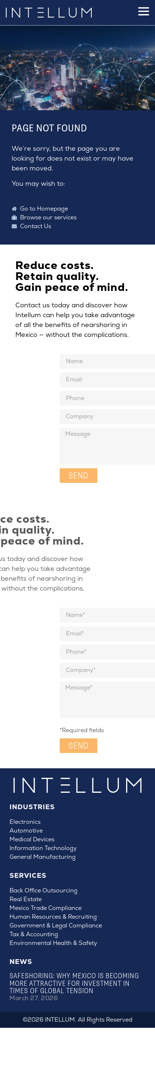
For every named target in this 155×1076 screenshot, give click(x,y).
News (21, 961)
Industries (32, 807)
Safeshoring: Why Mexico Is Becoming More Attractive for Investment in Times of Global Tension (74, 983)
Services (28, 875)
